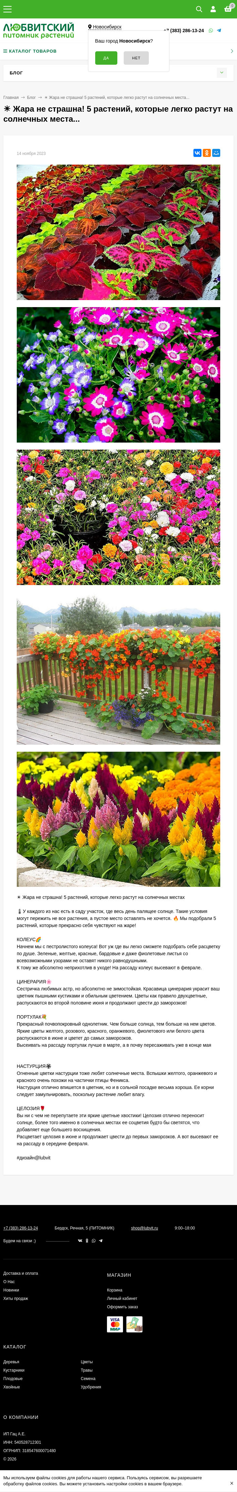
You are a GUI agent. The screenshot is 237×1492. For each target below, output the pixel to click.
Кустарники (13, 1370)
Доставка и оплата (20, 1273)
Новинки (11, 1290)
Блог (31, 97)
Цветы (87, 1362)
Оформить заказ (122, 1307)
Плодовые (13, 1378)
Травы (87, 1370)
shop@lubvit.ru (144, 1228)
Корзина (114, 1290)
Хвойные (11, 1387)
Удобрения (91, 1387)
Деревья (11, 1362)
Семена (88, 1378)
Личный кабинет (122, 1298)
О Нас (9, 1281)
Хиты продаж (15, 1298)
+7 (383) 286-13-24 (184, 30)
